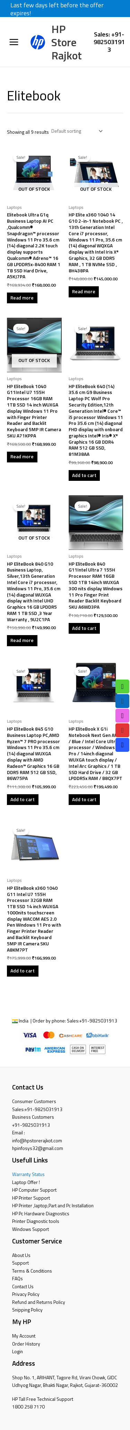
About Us (21, 1255)
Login (17, 1351)
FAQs (17, 1278)
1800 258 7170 (28, 1406)
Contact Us (23, 1286)
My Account (23, 1335)
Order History (26, 1343)
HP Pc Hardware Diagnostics (40, 1213)
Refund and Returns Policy (38, 1302)
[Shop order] (76, 131)
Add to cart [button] (84, 475)
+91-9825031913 (98, 1020)
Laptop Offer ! (26, 1182)
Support (20, 1262)
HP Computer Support (34, 1189)
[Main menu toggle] (13, 42)
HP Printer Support (31, 1197)
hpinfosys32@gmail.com (37, 1148)
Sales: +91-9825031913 (109, 41)
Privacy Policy (26, 1294)
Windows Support (30, 1229)
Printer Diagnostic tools (35, 1221)
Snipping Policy (27, 1309)
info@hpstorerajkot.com (37, 1140)
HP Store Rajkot (66, 42)
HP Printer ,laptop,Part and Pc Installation (53, 1205)
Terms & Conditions (32, 1270)
